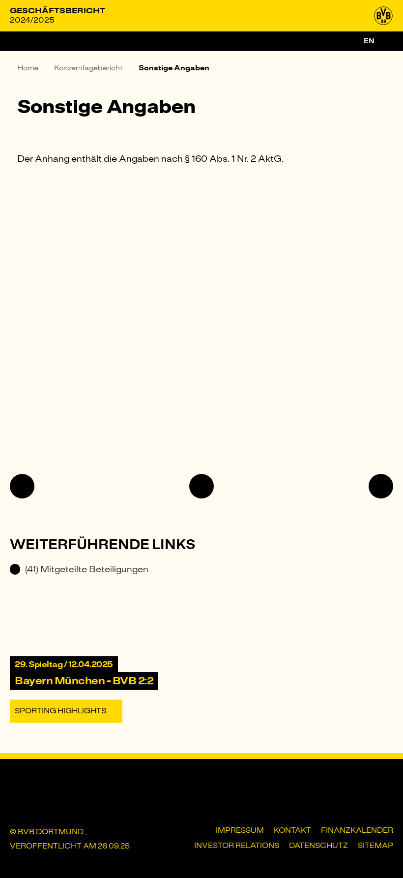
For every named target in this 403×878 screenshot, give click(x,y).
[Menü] (19, 41)
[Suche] (387, 41)
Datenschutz (318, 845)
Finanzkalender (357, 830)
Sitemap (375, 845)
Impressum (240, 830)
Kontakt (292, 830)
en (369, 40)
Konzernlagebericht (88, 68)
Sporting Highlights (60, 711)
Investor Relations (236, 845)
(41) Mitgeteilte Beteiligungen (79, 569)
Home (27, 68)
